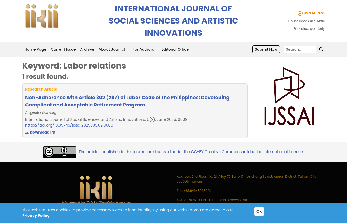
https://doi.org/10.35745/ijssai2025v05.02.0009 (69, 125)
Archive (87, 49)
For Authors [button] (143, 49)
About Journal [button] (112, 49)
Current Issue (63, 49)
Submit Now (266, 49)
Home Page (35, 49)
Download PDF (41, 132)
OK (259, 211)
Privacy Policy (36, 215)
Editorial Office (175, 49)
